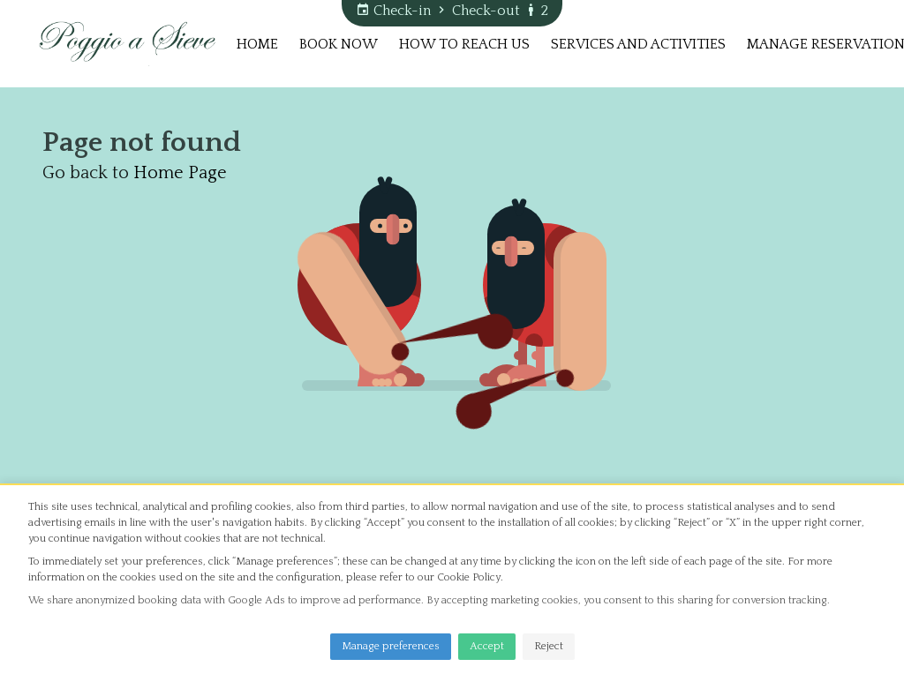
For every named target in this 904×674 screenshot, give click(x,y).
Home (257, 44)
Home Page (180, 173)
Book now (338, 44)
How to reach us (464, 44)
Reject (548, 646)
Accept (487, 646)
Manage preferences (391, 646)
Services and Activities (638, 44)
